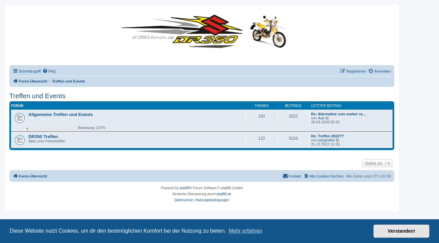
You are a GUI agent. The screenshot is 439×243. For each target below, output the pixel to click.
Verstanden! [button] (401, 231)
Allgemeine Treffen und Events (60, 114)
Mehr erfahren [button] (245, 231)
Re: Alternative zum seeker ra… (338, 114)
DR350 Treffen (43, 136)
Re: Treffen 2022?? (327, 136)
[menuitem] (49, 71)
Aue (321, 118)
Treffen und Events (37, 96)
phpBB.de (223, 194)
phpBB (184, 188)
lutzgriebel (326, 140)
